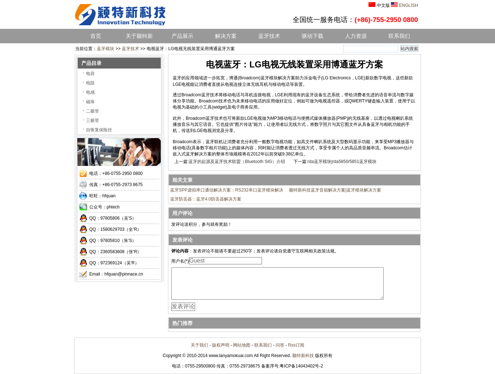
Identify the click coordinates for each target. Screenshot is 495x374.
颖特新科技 (303, 355)
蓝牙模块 (105, 48)
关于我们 (199, 345)
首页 (95, 36)
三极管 (92, 120)
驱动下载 (312, 36)
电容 (90, 73)
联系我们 (399, 36)
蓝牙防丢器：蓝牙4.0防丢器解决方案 (205, 199)
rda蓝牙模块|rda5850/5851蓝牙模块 (341, 161)
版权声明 (220, 345)
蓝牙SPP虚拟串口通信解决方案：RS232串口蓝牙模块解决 (226, 190)
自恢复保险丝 (99, 129)
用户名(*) (180, 261)
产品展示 (182, 36)
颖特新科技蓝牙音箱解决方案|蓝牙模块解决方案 (335, 190)
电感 (90, 92)
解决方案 (226, 36)
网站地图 (241, 345)
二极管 (92, 111)
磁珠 (90, 101)
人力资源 (356, 36)
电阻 (90, 82)
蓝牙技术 (269, 36)
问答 (280, 345)
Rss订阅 (296, 345)
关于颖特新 (139, 36)
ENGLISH (408, 5)
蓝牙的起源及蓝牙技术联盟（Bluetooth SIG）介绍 (237, 161)
